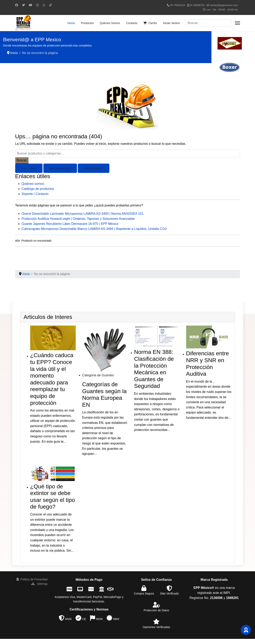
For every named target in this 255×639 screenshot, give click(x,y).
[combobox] (208, 23)
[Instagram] (37, 5)
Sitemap (39, 584)
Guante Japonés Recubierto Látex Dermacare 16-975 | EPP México (70, 224)
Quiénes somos (33, 183)
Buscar (22, 160)
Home (71, 23)
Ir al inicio (28, 168)
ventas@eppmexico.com (224, 5)
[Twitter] (23, 5)
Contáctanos (93, 168)
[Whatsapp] (44, 5)
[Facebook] (16, 5)
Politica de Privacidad (32, 579)
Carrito (150, 23)
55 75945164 (177, 5)
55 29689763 (197, 5)
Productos (87, 23)
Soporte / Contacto (35, 194)
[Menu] (237, 23)
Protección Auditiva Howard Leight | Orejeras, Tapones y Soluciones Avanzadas (79, 219)
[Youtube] (30, 5)
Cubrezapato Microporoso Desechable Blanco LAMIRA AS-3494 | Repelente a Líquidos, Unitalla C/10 (95, 229)
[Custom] (50, 5)
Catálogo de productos (38, 188)
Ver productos (60, 168)
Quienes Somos (110, 23)
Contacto (131, 23)
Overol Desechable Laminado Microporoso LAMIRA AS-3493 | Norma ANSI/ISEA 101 (83, 214)
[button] (246, 630)
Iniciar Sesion (171, 23)
